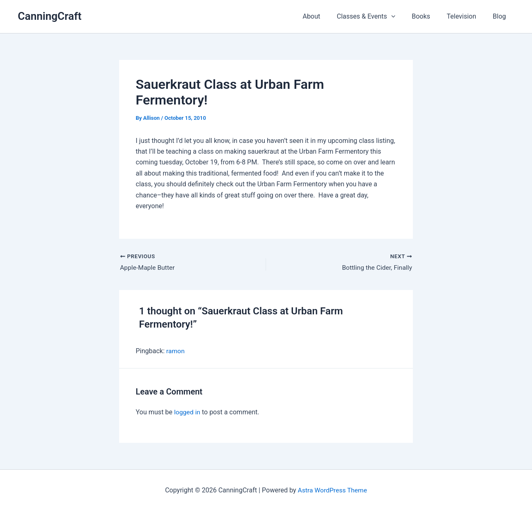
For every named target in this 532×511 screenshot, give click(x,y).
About (326, 16)
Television (466, 16)
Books (429, 16)
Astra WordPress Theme (332, 490)
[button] (403, 16)
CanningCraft (49, 16)
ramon (175, 351)
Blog (501, 16)
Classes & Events (377, 16)
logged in (187, 412)
